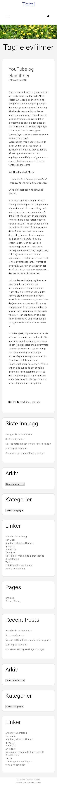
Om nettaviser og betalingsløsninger (25, 453)
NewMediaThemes (33, 783)
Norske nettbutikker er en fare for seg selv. (28, 444)
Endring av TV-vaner (16, 448)
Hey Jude (10, 540)
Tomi (28, 4)
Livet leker (10, 552)
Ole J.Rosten (12, 559)
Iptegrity (10, 546)
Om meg (9, 598)
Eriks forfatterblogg (16, 536)
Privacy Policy (13, 601)
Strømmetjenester (15, 439)
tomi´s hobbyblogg (15, 568)
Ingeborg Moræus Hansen (19, 543)
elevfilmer (25, 402)
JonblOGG (10, 549)
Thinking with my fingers (18, 565)
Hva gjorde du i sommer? (18, 434)
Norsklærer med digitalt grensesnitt (24, 556)
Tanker (9, 562)
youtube (36, 402)
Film (13, 402)
